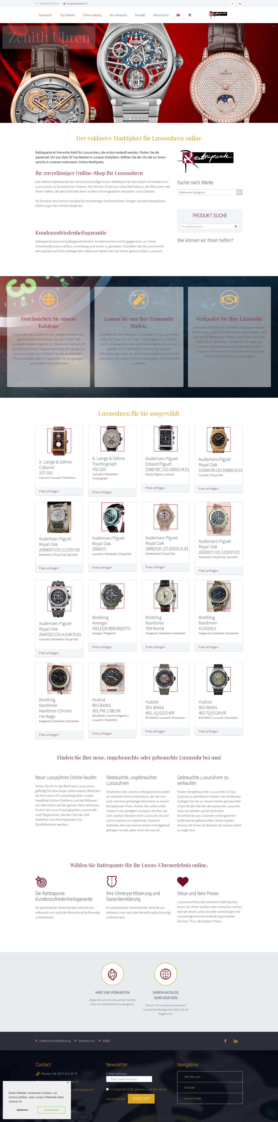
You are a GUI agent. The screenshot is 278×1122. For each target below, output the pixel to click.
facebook (232, 3)
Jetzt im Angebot (117, 716)
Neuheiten (69, 478)
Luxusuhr (56, 478)
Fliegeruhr (110, 633)
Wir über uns (192, 1076)
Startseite (45, 15)
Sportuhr (72, 554)
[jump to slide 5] (142, 119)
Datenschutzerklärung (55, 1041)
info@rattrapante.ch (77, 3)
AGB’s (106, 1041)
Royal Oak (217, 475)
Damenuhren (153, 553)
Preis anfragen (49, 491)
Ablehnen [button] (22, 1110)
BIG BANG (98, 716)
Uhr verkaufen (118, 15)
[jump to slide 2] (130, 119)
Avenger (97, 633)
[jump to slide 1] (126, 119)
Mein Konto (161, 15)
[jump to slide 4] (138, 119)
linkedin (240, 3)
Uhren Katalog (92, 15)
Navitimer (165, 633)
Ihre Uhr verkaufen (112, 992)
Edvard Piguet (153, 474)
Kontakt (140, 15)
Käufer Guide (192, 1098)
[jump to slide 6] (146, 119)
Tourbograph (100, 478)
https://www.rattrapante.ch (74, 1089)
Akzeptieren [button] (51, 1110)
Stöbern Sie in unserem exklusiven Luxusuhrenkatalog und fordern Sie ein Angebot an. (165, 1009)
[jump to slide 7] (150, 119)
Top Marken (67, 15)
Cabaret (44, 478)
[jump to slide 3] (134, 119)
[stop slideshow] (153, 119)
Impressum (86, 1041)
